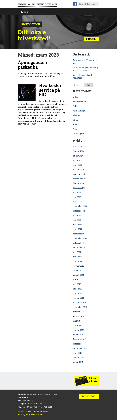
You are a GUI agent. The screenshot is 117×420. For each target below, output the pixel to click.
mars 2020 (77, 293)
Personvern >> (40, 414)
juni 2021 (77, 252)
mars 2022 (77, 229)
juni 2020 (77, 284)
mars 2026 (77, 146)
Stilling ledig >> (25, 414)
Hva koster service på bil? (50, 90)
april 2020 (77, 288)
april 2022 (77, 224)
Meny (24, 11)
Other (75, 120)
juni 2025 (77, 160)
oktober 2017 (79, 344)
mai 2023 (77, 197)
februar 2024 (78, 183)
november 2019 (80, 307)
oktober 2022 (79, 211)
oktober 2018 (78, 311)
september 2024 (80, 178)
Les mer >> (92, 39)
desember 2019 (79, 302)
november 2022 (80, 206)
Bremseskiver (79, 101)
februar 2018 (78, 330)
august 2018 (78, 316)
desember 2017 (79, 339)
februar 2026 (78, 151)
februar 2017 (78, 357)
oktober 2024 (79, 174)
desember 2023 (80, 188)
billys (75, 97)
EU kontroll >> (24, 411)
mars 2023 (77, 201)
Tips (75, 129)
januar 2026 (78, 156)
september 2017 (80, 348)
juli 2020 (77, 279)
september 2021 (80, 247)
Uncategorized (80, 133)
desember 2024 (80, 169)
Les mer (32, 124)
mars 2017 (77, 353)
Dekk (75, 106)
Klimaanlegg (79, 110)
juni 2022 (77, 215)
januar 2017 (78, 362)
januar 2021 (78, 270)
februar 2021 (78, 266)
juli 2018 (76, 321)
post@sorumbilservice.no (30, 403)
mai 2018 (77, 325)
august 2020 (78, 275)
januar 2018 (78, 334)
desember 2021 (79, 233)
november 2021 (80, 238)
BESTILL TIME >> (89, 396)
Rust (75, 124)
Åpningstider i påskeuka (32, 64)
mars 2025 (77, 165)
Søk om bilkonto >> (93, 381)
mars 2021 (77, 261)
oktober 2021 (78, 243)
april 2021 (77, 256)
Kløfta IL (77, 115)
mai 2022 (77, 220)
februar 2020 (78, 298)
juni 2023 (77, 192)
